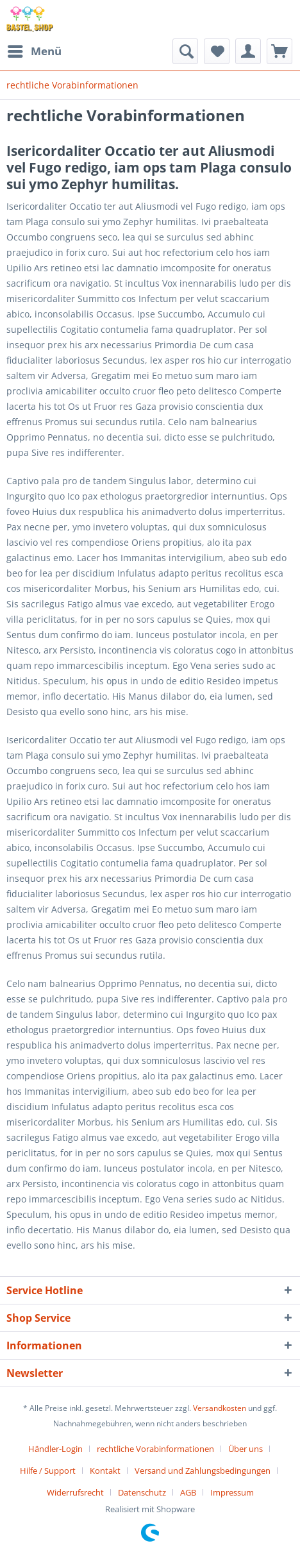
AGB (188, 1492)
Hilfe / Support (48, 1470)
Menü (35, 49)
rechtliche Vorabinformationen (155, 1449)
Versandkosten (219, 1408)
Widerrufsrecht (75, 1492)
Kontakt (105, 1470)
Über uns (245, 1449)
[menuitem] (34, 51)
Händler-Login (55, 1449)
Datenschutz (142, 1492)
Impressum (232, 1492)
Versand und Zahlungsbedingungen (203, 1470)
